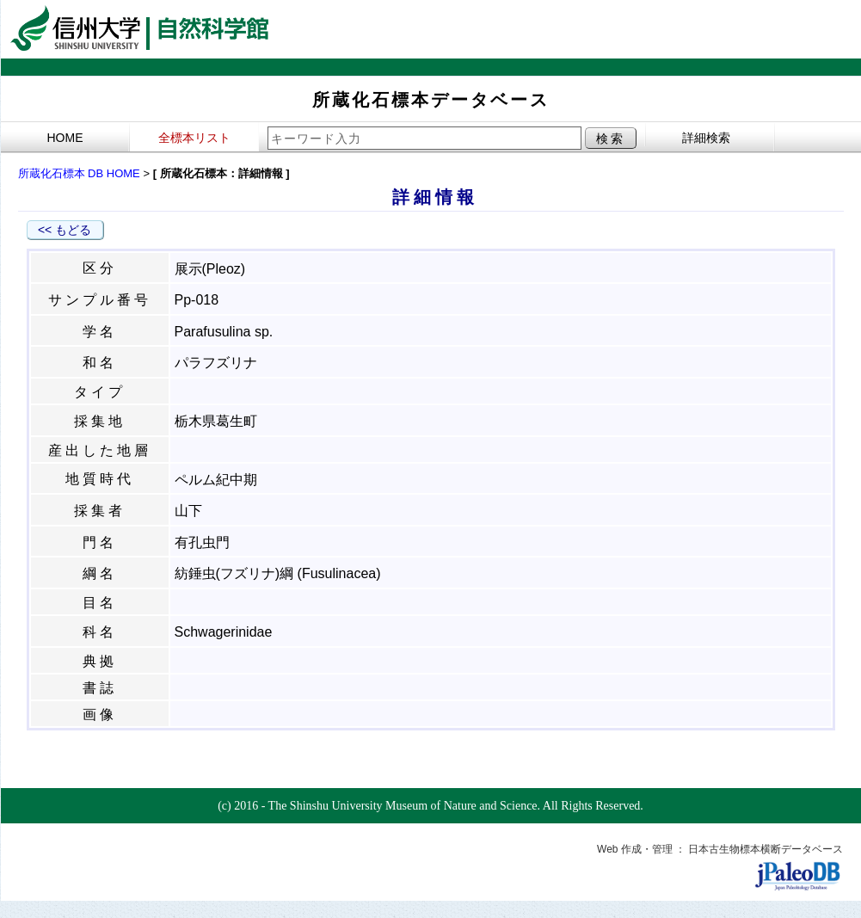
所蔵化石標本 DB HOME (79, 173)
